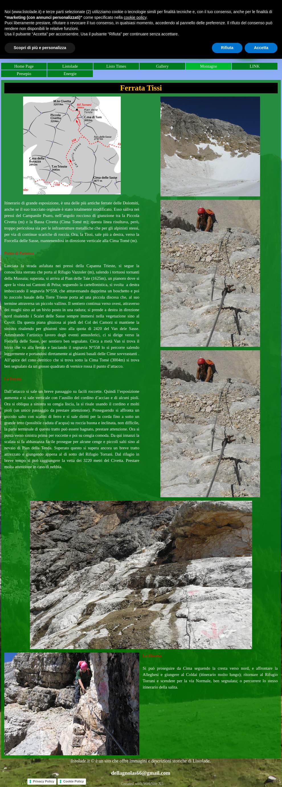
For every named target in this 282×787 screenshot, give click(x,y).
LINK (254, 66)
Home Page (24, 66)
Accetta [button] (261, 47)
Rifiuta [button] (227, 47)
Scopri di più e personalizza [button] (40, 47)
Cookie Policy (73, 781)
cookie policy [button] (135, 17)
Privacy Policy (43, 781)
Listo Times (116, 66)
